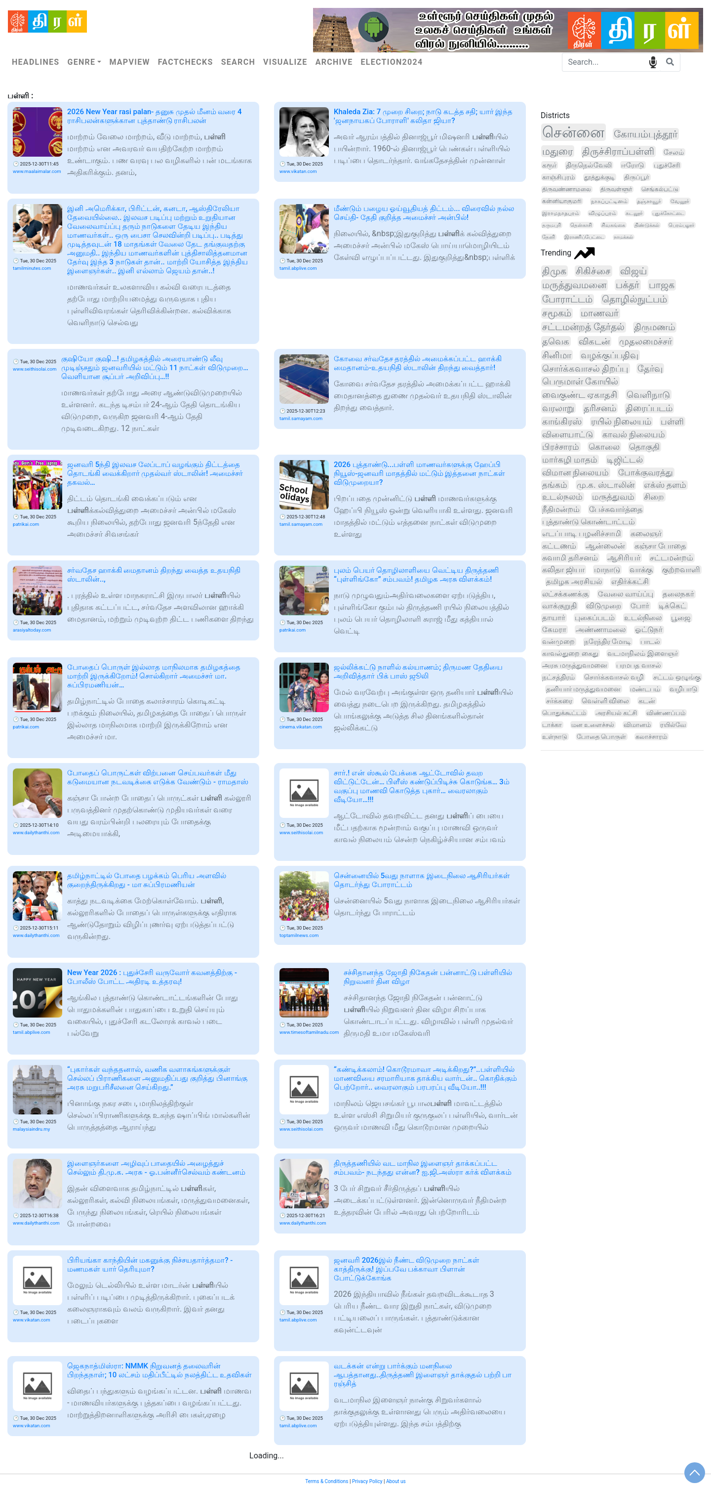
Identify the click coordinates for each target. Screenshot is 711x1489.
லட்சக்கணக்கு (565, 594)
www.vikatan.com (298, 171)
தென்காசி (581, 225)
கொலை (604, 447)
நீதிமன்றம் (561, 509)
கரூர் (549, 165)
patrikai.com (26, 524)
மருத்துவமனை (574, 285)
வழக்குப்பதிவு (609, 355)
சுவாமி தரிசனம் (570, 557)
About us (396, 1481)
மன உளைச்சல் (592, 724)
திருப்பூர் (636, 177)
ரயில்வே (673, 724)
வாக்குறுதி (559, 605)
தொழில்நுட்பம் (634, 299)
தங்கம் (554, 485)
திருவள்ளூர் (616, 189)
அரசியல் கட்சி (616, 713)
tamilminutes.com (32, 268)
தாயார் (553, 617)
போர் (640, 605)
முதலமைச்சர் (645, 341)
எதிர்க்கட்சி (630, 581)
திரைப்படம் (649, 408)
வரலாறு (558, 408)
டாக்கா (552, 724)
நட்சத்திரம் (558, 677)
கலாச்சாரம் (651, 736)
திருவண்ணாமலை (566, 189)
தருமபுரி (551, 225)
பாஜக (661, 285)
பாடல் (650, 641)
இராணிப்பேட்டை (584, 237)
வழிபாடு (684, 689)
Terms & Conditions (326, 1481)
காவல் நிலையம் (633, 434)
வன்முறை (558, 642)
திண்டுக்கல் (646, 225)
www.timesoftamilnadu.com (309, 1032)
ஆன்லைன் (605, 546)
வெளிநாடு (648, 394)
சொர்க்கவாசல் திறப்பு (585, 368)
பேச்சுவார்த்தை (615, 509)
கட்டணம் (559, 546)
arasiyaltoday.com (32, 630)
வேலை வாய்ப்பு (625, 594)
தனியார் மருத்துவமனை (583, 689)
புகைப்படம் (595, 617)
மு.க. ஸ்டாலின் (605, 485)
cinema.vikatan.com (300, 726)
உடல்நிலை (643, 617)
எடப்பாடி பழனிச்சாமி (581, 533)
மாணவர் (600, 313)
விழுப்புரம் (602, 213)
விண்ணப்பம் (665, 713)
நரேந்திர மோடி (608, 642)
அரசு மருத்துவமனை (574, 665)
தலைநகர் (678, 594)
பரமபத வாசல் (638, 665)
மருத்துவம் (613, 497)
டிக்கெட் (672, 605)
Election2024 (392, 62)
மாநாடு (607, 569)
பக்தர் (627, 285)
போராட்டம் (567, 299)
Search (238, 62)
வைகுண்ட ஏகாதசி (579, 394)
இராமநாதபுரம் (560, 213)
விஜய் (633, 271)
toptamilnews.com (298, 935)
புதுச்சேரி (667, 165)
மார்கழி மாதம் (569, 460)
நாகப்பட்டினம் (609, 201)
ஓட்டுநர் (649, 630)
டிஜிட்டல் (625, 460)
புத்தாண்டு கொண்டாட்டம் (588, 521)
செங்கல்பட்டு (659, 189)
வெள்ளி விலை (605, 701)
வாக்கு (641, 569)
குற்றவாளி (681, 569)
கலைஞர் (646, 533)
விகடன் (594, 341)
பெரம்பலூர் (681, 225)
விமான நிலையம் (575, 472)
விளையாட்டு (567, 434)
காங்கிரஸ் (562, 421)
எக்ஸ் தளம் (665, 485)
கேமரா (554, 629)
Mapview (129, 62)
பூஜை (681, 617)
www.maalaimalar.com (37, 171)
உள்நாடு (554, 736)
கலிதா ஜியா (563, 569)
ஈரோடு (632, 165)
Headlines (35, 62)
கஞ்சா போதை (660, 546)
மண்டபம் (645, 689)
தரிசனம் (600, 408)
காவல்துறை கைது (570, 653)
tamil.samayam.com (300, 418)
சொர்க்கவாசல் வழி (614, 677)
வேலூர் (680, 201)
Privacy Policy (367, 1481)
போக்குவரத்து (645, 472)
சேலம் (674, 152)
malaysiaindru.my (31, 1129)
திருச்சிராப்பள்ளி (618, 151)
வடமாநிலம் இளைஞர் (642, 653)
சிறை (654, 497)
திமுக (554, 271)
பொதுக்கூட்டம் (564, 713)
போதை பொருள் (601, 736)
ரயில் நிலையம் (621, 421)
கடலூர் (634, 213)
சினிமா (556, 355)
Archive (334, 62)
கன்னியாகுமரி (562, 201)
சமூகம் (556, 313)
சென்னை (573, 132)
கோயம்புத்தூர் (645, 134)
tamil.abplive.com (298, 268)
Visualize (285, 62)
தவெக (555, 341)
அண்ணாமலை (601, 629)
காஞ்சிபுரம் (558, 177)
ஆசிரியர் (623, 557)
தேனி (548, 237)
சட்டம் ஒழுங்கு (676, 677)
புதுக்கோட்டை (668, 213)
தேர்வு (650, 368)
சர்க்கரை (559, 701)
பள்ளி (672, 421)
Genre (81, 62)
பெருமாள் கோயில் (580, 381)
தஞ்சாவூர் (649, 201)
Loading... (266, 1455)
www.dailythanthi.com (36, 832)
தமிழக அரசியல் (574, 581)
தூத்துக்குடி (599, 177)
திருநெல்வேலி (589, 165)
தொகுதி (644, 447)
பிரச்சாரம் (560, 447)
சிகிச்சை (593, 271)
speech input (653, 61)
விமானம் (637, 724)
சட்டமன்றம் (671, 557)
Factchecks (185, 62)
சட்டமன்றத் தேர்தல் (583, 327)
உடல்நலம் (562, 497)
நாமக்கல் (623, 237)
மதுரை (557, 151)
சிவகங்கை (613, 225)
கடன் (646, 701)
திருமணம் (654, 327)
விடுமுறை (603, 605)
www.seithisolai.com (34, 369)
